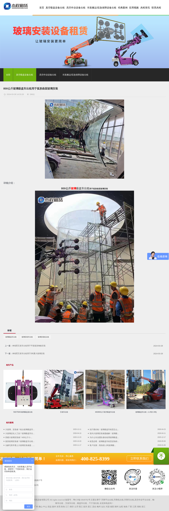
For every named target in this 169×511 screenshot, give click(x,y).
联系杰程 (156, 7)
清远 (49, 506)
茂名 (94, 506)
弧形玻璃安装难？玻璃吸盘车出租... (20, 441)
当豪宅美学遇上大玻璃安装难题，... (20, 445)
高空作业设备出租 (75, 7)
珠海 (63, 506)
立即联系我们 (139, 458)
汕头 (103, 506)
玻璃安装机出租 (43, 337)
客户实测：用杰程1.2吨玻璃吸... (103, 445)
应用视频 (134, 7)
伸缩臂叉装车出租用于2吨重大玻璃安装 (28, 353)
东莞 (58, 506)
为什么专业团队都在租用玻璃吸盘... (104, 437)
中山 (45, 506)
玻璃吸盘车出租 (11, 337)
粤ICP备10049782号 (81, 500)
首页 (41, 7)
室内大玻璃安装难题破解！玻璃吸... (104, 433)
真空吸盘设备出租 (55, 7)
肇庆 (72, 506)
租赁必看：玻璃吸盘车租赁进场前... (104, 441)
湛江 (90, 506)
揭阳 (112, 506)
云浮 (76, 506)
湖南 (139, 506)
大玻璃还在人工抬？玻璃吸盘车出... (20, 433)
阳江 (81, 506)
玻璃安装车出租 (27, 337)
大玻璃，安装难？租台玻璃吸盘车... (20, 429)
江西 (134, 506)
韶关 (85, 506)
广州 (36, 506)
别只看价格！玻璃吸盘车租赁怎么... (104, 429)
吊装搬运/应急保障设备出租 (101, 7)
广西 (130, 506)
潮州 (116, 506)
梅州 (99, 506)
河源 (108, 506)
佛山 (41, 506)
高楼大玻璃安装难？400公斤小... (18, 437)
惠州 (54, 506)
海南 (125, 506)
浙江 (143, 506)
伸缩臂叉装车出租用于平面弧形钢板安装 (29, 346)
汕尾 (121, 506)
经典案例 (123, 7)
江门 (67, 506)
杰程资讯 (145, 7)
